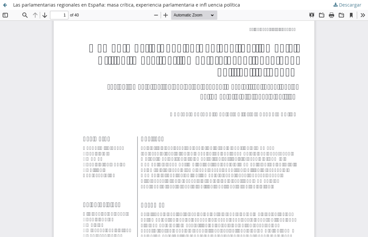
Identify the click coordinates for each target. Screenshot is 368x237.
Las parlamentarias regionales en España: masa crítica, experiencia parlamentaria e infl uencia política (126, 5)
